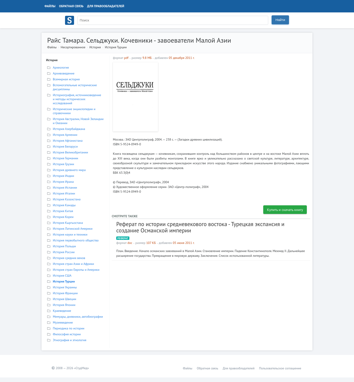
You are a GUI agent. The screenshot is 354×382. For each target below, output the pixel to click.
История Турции (116, 47)
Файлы (50, 6)
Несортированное (73, 47)
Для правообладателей (105, 6)
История (95, 47)
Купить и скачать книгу (285, 209)
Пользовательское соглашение (280, 368)
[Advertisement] (234, 93)
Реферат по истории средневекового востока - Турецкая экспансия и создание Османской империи (200, 227)
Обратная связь (71, 6)
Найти (280, 20)
